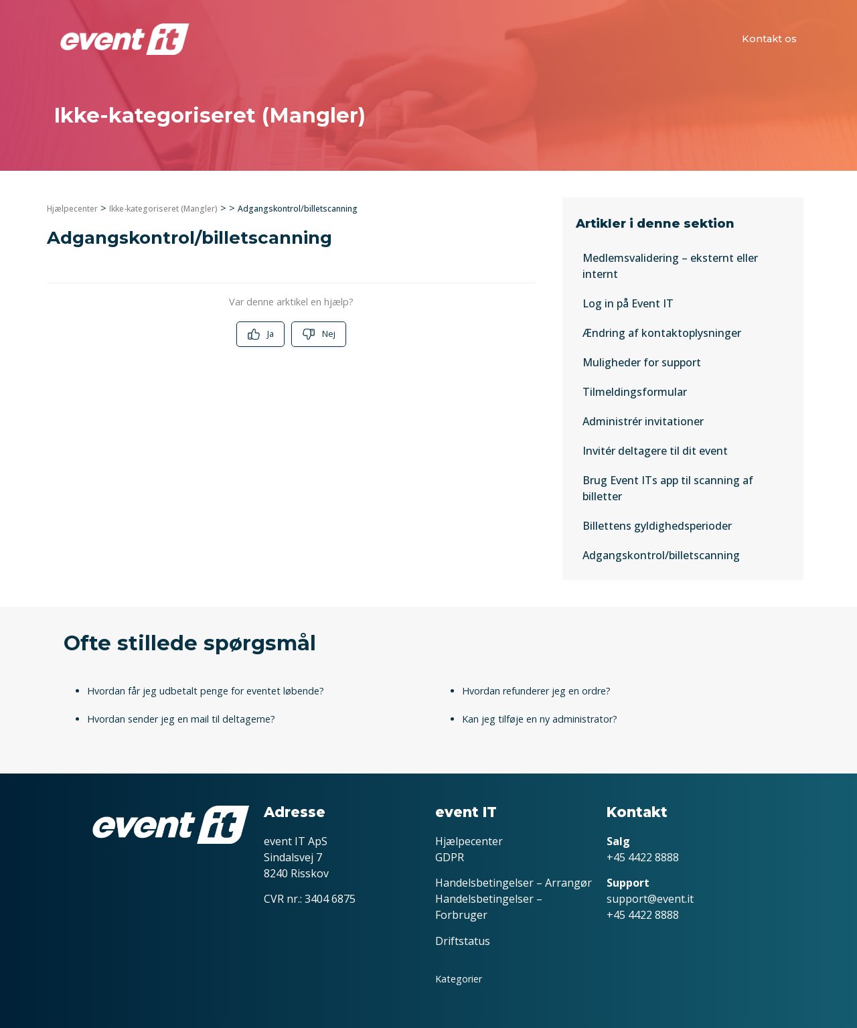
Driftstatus (462, 941)
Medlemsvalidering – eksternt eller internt (670, 265)
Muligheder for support (641, 362)
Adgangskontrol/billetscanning (661, 555)
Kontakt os (769, 39)
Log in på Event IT (628, 303)
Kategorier (458, 978)
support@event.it (650, 898)
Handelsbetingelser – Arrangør (513, 882)
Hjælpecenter (72, 208)
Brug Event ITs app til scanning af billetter (667, 488)
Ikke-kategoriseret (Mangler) (163, 208)
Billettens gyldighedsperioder (657, 525)
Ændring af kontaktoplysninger (661, 332)
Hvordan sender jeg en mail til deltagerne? (181, 719)
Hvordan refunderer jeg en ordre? (536, 690)
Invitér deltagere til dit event (655, 450)
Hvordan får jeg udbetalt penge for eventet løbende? (205, 690)
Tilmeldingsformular (634, 391)
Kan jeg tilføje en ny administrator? (539, 719)
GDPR (449, 857)
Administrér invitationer (643, 421)
